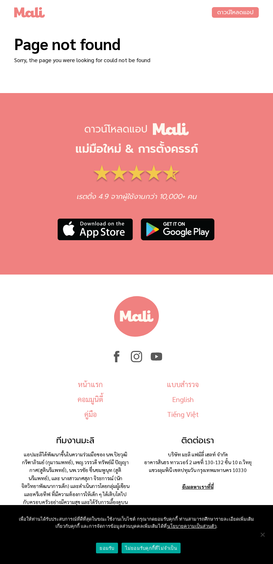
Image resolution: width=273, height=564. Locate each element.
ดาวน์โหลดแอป (235, 12)
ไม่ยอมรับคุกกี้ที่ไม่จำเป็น (151, 548)
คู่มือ (90, 414)
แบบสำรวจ (183, 384)
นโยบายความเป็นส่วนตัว (191, 526)
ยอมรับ (107, 548)
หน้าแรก (90, 384)
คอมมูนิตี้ (90, 399)
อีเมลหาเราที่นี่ (198, 486)
